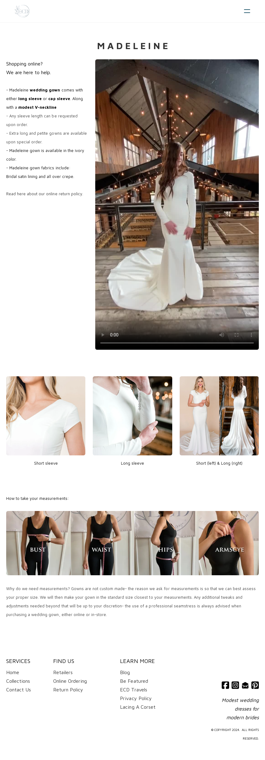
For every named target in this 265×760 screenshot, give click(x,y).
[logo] (22, 11)
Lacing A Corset (137, 707)
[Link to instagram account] (235, 685)
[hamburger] (247, 11)
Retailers (63, 672)
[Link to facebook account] (225, 685)
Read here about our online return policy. (44, 193)
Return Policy (68, 689)
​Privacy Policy (136, 698)
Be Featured (134, 681)
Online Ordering (70, 681)
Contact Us (18, 689)
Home (12, 672)
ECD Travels (133, 689)
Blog (125, 672)
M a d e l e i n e (132, 45)
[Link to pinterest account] (255, 685)
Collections (18, 681)
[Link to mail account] (245, 685)
